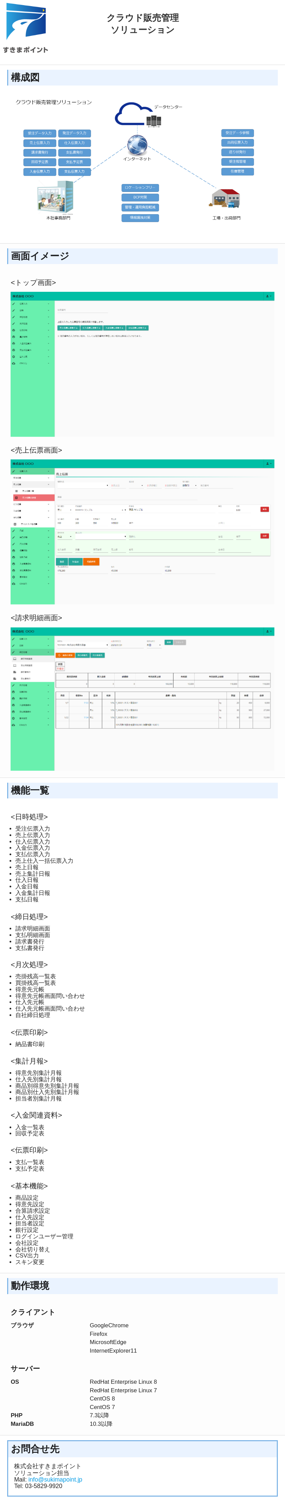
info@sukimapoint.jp (55, 1479)
